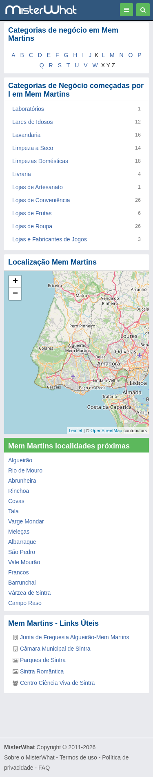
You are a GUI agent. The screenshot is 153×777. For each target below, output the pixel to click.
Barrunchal (22, 582)
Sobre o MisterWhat (29, 757)
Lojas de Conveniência (41, 200)
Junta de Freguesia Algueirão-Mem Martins (74, 637)
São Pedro (21, 552)
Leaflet (75, 430)
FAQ (44, 767)
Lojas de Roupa (32, 226)
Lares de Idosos (32, 122)
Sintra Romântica (42, 671)
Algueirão (20, 460)
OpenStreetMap (106, 430)
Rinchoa (18, 491)
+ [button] (15, 282)
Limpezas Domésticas (40, 161)
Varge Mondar (26, 521)
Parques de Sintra (43, 660)
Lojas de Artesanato (37, 187)
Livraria (21, 174)
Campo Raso (25, 603)
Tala (13, 511)
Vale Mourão (24, 562)
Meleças (18, 531)
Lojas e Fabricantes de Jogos (49, 239)
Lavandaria (26, 135)
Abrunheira (22, 480)
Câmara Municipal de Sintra (55, 648)
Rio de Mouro (25, 470)
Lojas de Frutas (32, 213)
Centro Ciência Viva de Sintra (57, 683)
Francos (18, 572)
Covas (16, 501)
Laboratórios (28, 109)
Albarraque (22, 542)
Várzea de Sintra (29, 592)
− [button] (15, 294)
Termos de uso (78, 757)
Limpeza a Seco (32, 148)
